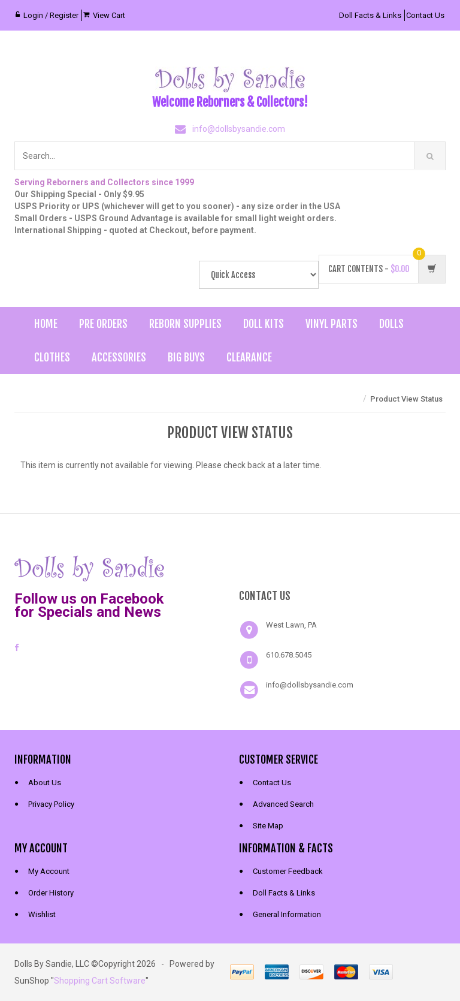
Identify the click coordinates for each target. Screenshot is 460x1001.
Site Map (268, 825)
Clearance (249, 357)
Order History (51, 892)
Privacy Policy (51, 804)
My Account (48, 871)
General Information (287, 914)
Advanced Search (283, 804)
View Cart (109, 15)
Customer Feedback (288, 871)
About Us (44, 782)
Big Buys (186, 357)
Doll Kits (263, 323)
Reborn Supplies (185, 323)
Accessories (119, 357)
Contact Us (425, 15)
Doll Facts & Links (370, 15)
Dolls (391, 323)
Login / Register (50, 15)
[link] (343, 567)
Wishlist (42, 914)
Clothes (52, 357)
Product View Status (406, 398)
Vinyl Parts (331, 323)
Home (46, 323)
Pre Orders (103, 323)
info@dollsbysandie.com (238, 129)
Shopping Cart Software (100, 980)
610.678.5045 (288, 654)
